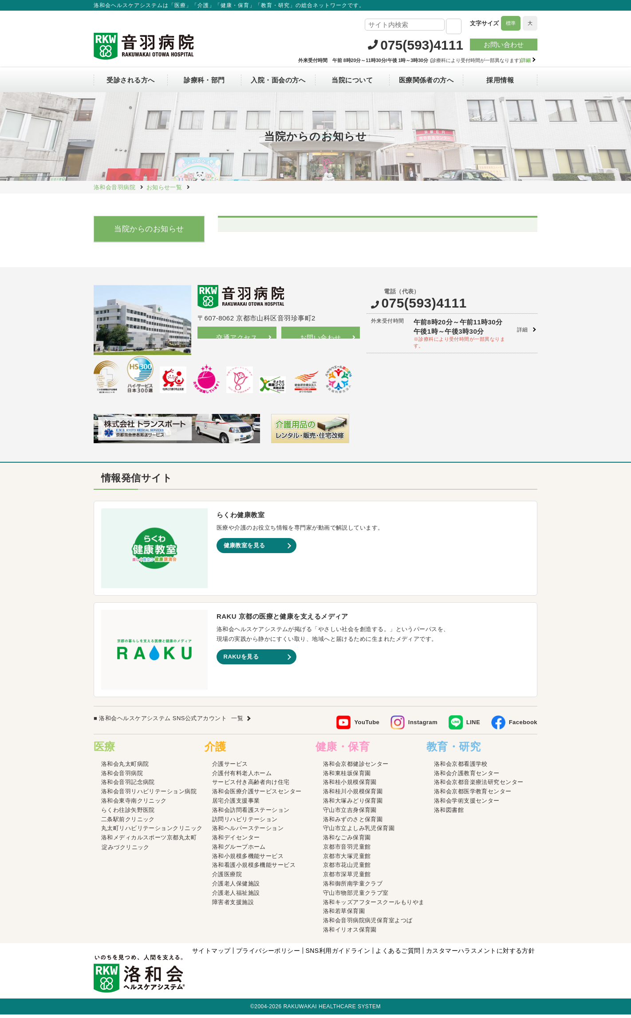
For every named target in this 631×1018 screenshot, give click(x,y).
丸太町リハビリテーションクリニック (152, 831)
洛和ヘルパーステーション (248, 831)
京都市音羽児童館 (347, 850)
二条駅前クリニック (128, 822)
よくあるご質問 (397, 954)
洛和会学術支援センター (467, 804)
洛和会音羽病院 (122, 776)
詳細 (522, 330)
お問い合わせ (504, 44)
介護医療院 (227, 877)
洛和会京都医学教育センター (473, 795)
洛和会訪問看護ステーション (251, 813)
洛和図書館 (449, 813)
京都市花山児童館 (347, 868)
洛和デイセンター (236, 841)
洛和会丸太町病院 (125, 767)
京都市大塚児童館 (347, 859)
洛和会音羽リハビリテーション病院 (149, 795)
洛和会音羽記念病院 (128, 785)
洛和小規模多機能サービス (248, 859)
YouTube (366, 725)
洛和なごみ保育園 (347, 841)
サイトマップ (211, 954)
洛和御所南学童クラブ (353, 887)
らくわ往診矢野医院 (128, 813)
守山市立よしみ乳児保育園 (358, 831)
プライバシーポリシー (268, 954)
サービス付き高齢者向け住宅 (251, 785)
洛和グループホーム (239, 850)
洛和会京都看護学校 (461, 767)
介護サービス (230, 767)
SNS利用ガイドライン (337, 954)
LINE (473, 725)
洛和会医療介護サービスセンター (257, 795)
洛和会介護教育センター (467, 776)
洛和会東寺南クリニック (134, 804)
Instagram (423, 725)
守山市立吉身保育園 (350, 813)
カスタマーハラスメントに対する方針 (480, 954)
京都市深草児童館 (347, 877)
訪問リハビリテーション (245, 822)
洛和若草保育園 (344, 914)
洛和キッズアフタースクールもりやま (374, 905)
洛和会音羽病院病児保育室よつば (368, 923)
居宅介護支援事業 (236, 804)
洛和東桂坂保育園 (347, 776)
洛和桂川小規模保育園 (353, 795)
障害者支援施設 (233, 905)
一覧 (237, 721)
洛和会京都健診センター (356, 767)
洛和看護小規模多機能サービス (254, 868)
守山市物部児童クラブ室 (356, 896)
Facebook (523, 725)
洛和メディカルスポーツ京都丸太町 (149, 841)
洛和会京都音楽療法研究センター (479, 785)
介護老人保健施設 (236, 887)
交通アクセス (236, 337)
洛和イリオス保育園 (350, 933)
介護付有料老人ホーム (242, 776)
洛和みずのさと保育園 (353, 822)
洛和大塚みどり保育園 (353, 804)
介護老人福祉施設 (236, 896)
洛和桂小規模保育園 (350, 785)
